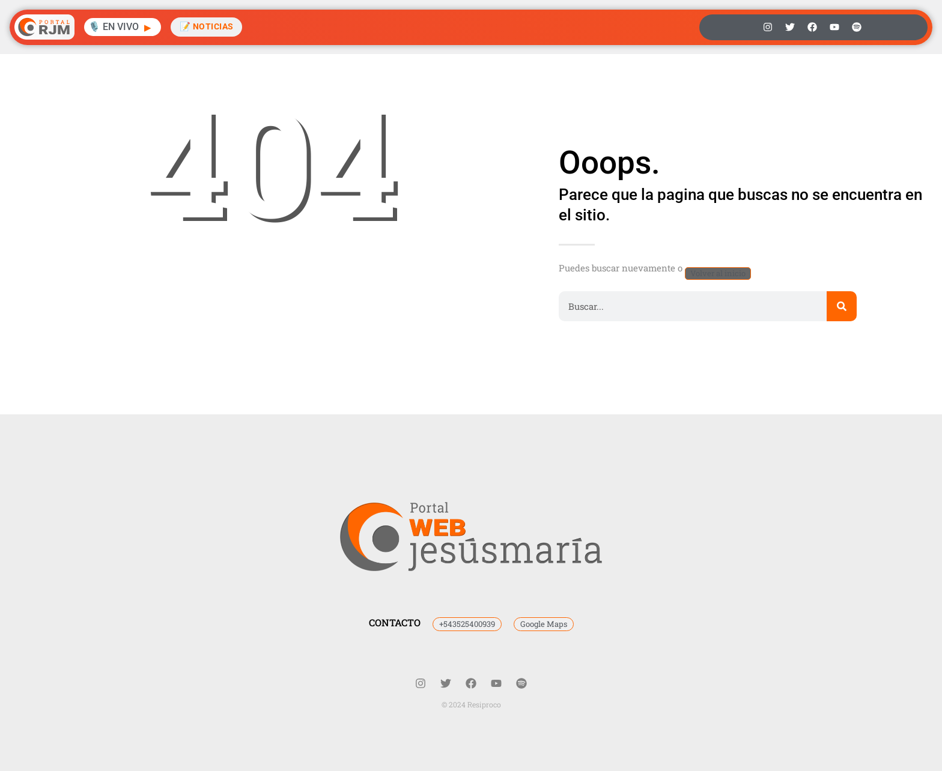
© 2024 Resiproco (471, 704)
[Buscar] (842, 306)
